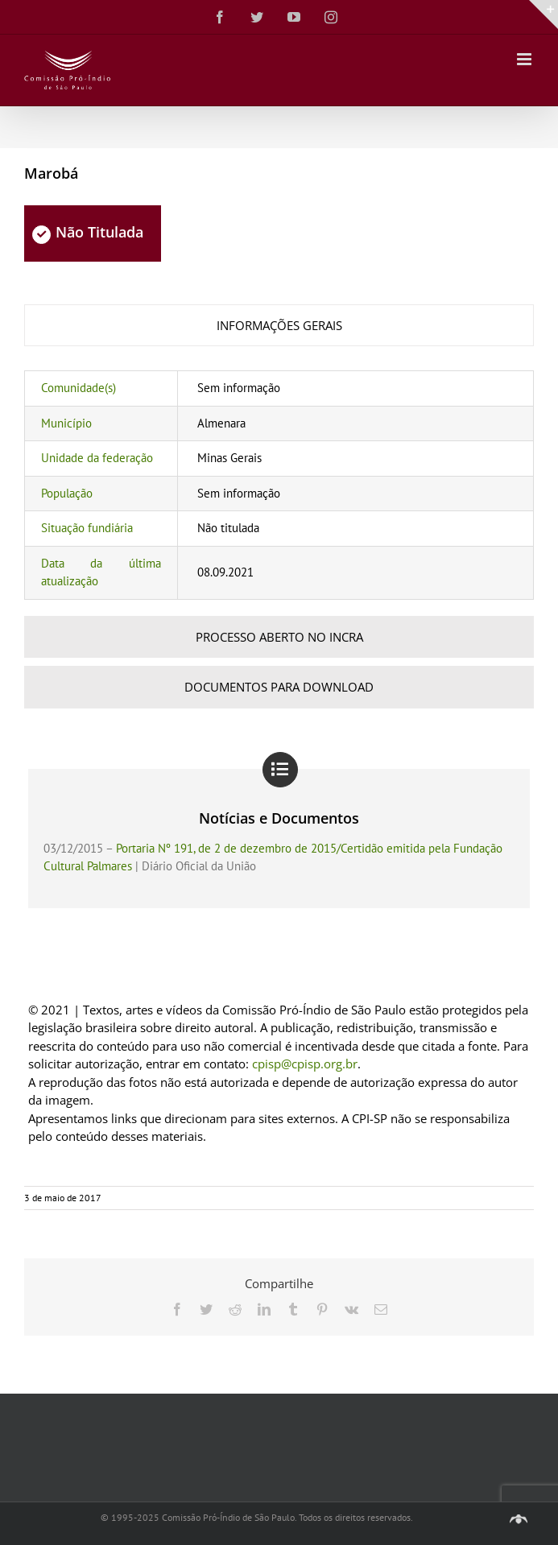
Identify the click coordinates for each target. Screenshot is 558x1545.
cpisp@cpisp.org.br (305, 1063)
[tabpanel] (279, 485)
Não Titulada (87, 232)
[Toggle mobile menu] (525, 59)
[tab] (279, 325)
